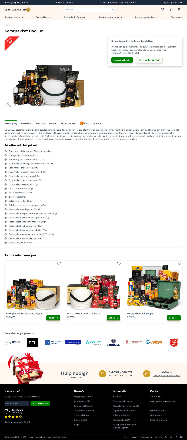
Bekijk (51, 317)
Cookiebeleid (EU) (122, 420)
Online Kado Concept (75, 17)
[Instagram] (166, 437)
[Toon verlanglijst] (163, 9)
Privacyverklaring (121, 415)
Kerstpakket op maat (110, 17)
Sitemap (158, 437)
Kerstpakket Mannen (83, 406)
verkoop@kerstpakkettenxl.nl (125, 53)
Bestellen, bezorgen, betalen (126, 406)
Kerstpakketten (14, 17)
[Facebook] (176, 437)
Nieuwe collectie (122, 60)
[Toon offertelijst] (171, 9)
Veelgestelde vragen (123, 401)
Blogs (76, 424)
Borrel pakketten (81, 415)
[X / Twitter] (171, 437)
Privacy (125, 437)
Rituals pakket (80, 420)
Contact (117, 396)
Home (7, 25)
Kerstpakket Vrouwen (84, 410)
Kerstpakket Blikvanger (140, 313)
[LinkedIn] (181, 437)
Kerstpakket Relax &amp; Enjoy (24, 313)
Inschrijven (38, 403)
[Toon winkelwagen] (179, 9)
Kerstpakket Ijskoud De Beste (83, 313)
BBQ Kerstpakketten (83, 396)
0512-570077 (156, 396)
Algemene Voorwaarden (124, 410)
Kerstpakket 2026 (82, 401)
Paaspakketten (43, 17)
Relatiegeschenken (146, 17)
